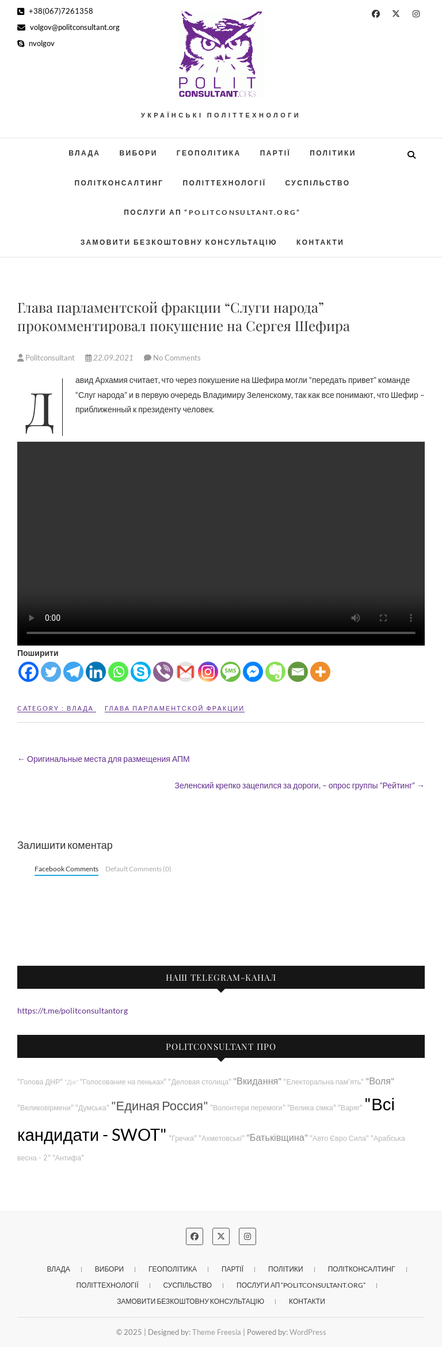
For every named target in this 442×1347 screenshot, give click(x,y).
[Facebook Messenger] (253, 672)
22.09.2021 (110, 357)
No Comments (177, 357)
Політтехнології (224, 183)
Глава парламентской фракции (175, 708)
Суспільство (317, 183)
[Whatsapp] (118, 672)
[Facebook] (28, 672)
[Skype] (141, 672)
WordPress (307, 1332)
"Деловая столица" (199, 1081)
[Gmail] (186, 672)
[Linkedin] (96, 672)
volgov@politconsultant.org (68, 27)
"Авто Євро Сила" (339, 1138)
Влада (84, 153)
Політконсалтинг (118, 183)
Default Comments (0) (138, 868)
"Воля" (379, 1080)
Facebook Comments (66, 868)
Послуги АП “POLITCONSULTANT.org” (212, 212)
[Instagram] (208, 672)
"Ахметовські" (222, 1138)
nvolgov (36, 43)
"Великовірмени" (45, 1107)
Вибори (138, 153)
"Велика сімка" (311, 1107)
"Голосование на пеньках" (123, 1081)
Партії (275, 153)
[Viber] (163, 672)
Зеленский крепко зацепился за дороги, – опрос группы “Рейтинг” (299, 785)
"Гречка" (183, 1138)
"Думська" (92, 1107)
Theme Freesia (216, 1332)
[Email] (298, 672)
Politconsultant (47, 357)
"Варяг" (350, 1107)
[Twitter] (51, 672)
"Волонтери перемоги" (247, 1107)
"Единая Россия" (159, 1105)
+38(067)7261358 (55, 11)
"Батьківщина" (277, 1137)
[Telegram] (73, 672)
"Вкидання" (257, 1080)
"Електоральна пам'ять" (323, 1081)
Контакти (320, 242)
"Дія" (71, 1082)
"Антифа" (68, 1158)
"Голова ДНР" (40, 1081)
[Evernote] (275, 672)
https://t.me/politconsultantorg (72, 1010)
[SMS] (230, 672)
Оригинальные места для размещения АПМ (103, 759)
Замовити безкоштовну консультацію (179, 242)
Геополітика (209, 153)
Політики (333, 153)
